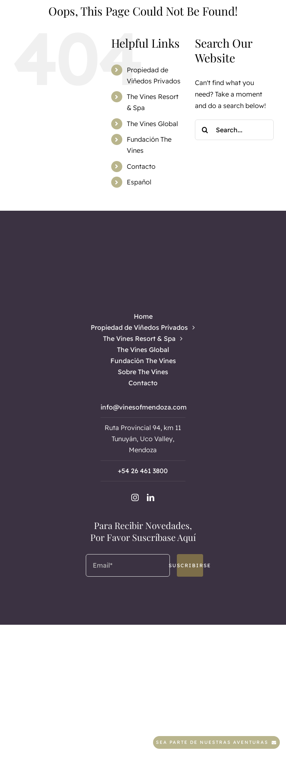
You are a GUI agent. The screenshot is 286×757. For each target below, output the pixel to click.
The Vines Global (152, 124)
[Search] (205, 130)
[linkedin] (150, 497)
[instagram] (135, 497)
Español (139, 182)
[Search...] (234, 130)
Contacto (141, 166)
